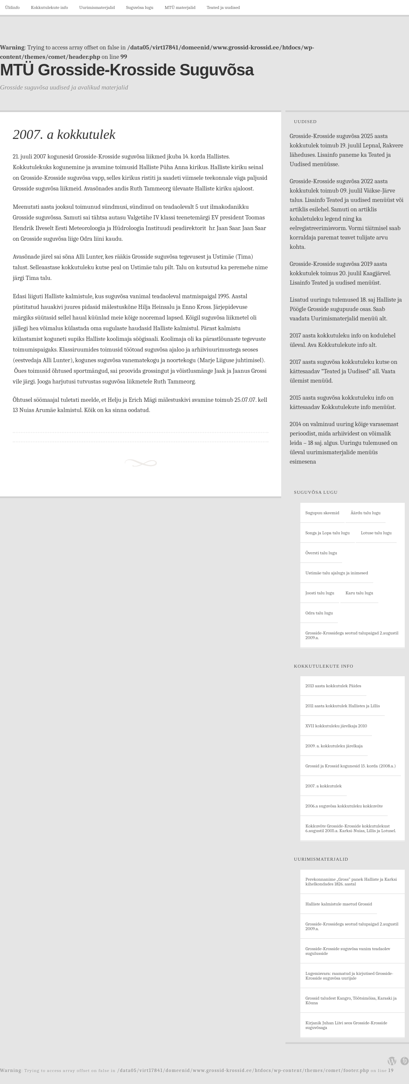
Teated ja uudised (223, 7)
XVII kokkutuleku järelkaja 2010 (336, 726)
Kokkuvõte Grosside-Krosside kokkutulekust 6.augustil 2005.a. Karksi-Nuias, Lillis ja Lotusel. (350, 828)
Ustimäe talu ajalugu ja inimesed (336, 573)
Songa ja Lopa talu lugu (327, 533)
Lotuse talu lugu (376, 533)
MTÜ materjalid (180, 7)
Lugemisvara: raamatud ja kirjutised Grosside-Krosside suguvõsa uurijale (349, 976)
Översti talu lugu (321, 553)
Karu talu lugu (359, 593)
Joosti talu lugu (319, 593)
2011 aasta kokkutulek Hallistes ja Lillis (342, 706)
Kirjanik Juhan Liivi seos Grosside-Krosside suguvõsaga (346, 1025)
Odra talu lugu (319, 613)
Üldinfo (12, 7)
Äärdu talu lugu (365, 513)
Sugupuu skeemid (322, 513)
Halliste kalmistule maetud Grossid (338, 904)
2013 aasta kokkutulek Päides (333, 686)
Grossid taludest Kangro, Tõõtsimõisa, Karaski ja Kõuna (351, 1000)
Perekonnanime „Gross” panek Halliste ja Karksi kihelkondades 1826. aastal (351, 881)
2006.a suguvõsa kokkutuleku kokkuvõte (344, 806)
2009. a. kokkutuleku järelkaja (334, 746)
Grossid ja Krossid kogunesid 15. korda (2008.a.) (350, 766)
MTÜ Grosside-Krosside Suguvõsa (126, 70)
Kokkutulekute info (49, 7)
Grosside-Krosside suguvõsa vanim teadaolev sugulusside (347, 951)
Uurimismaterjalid (97, 7)
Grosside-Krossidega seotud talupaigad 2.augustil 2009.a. (351, 635)
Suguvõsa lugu (139, 7)
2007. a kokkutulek (64, 134)
